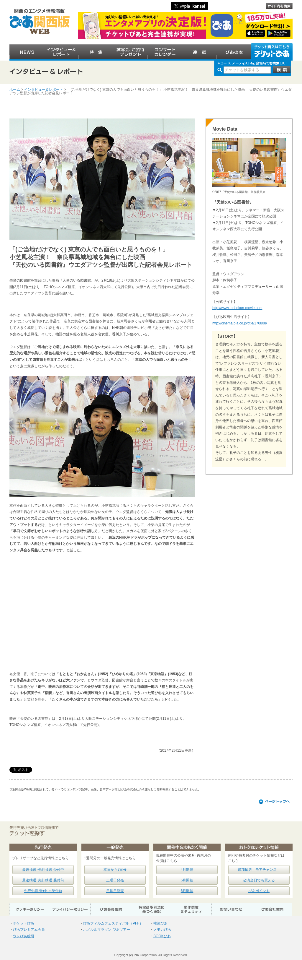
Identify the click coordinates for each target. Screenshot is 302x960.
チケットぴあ (23, 923)
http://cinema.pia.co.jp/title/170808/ (239, 323)
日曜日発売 (115, 891)
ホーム (14, 89)
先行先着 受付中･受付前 (43, 891)
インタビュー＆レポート (43, 89)
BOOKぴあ (162, 936)
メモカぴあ (162, 929)
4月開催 (187, 870)
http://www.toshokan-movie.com (237, 308)
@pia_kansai (192, 6)
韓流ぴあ (160, 923)
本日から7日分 (115, 870)
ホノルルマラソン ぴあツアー (106, 929)
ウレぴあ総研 (23, 936)
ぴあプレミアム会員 (29, 929)
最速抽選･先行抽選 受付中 (43, 870)
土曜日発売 (115, 880)
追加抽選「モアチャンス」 (259, 870)
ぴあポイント (259, 891)
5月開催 (187, 880)
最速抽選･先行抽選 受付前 (43, 880)
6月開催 (187, 891)
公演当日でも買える (259, 880)
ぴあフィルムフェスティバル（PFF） (113, 923)
